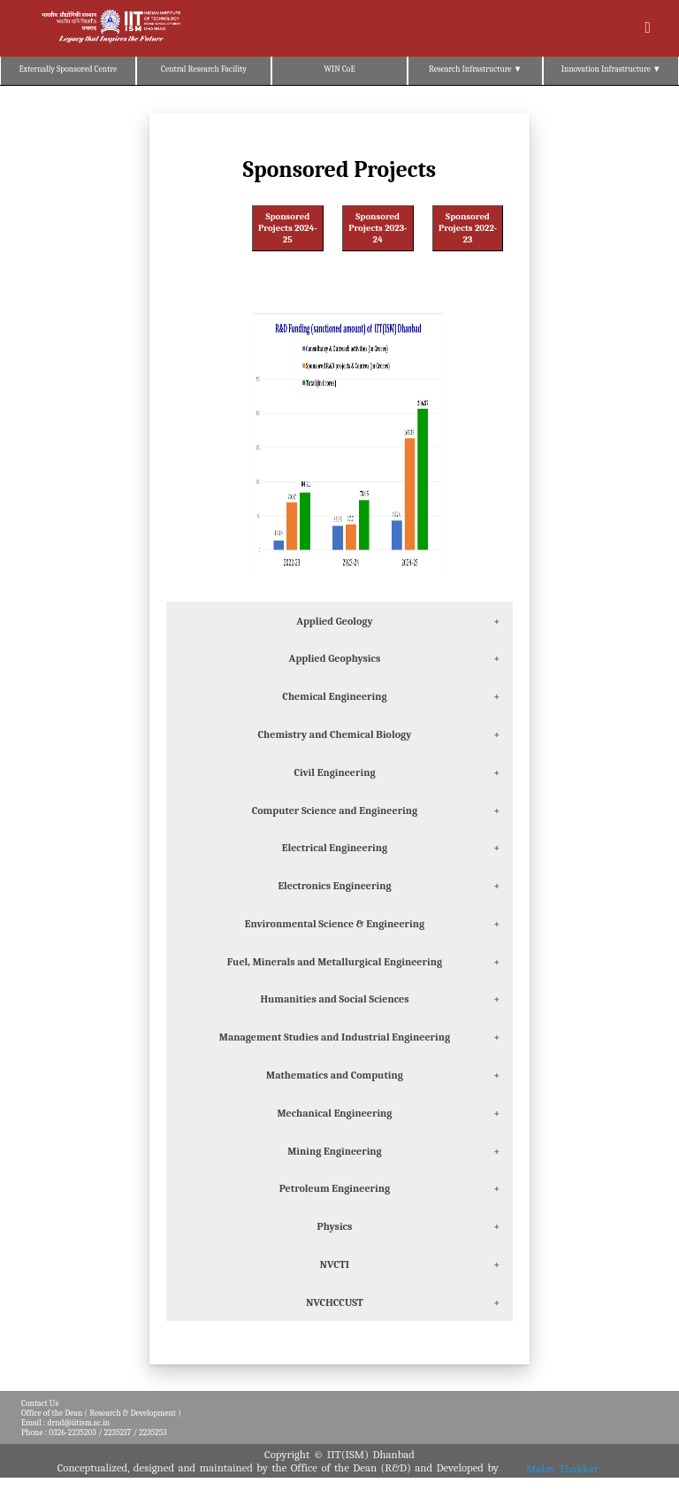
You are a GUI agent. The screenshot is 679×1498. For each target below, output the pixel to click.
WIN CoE (339, 68)
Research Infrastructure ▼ (475, 68)
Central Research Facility (204, 68)
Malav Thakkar (562, 1467)
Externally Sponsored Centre (68, 68)
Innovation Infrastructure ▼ (611, 68)
